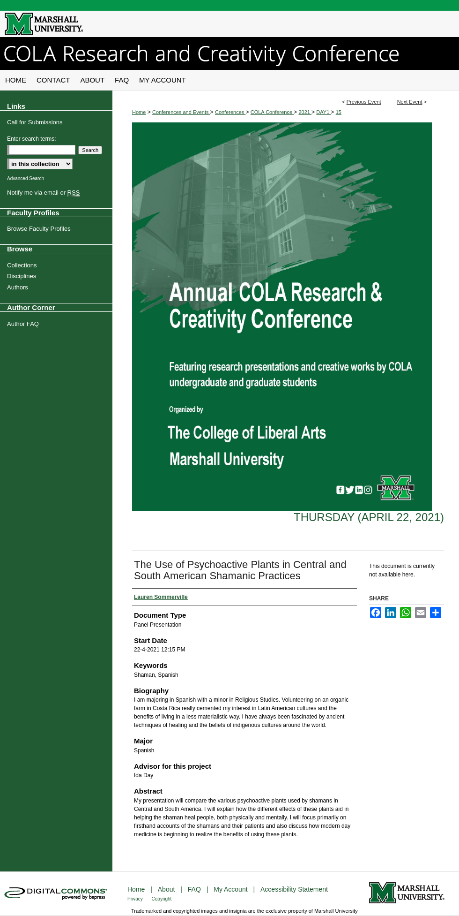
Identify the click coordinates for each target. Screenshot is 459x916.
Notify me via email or (43, 193)
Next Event (409, 102)
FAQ (195, 889)
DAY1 (323, 112)
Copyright (162, 898)
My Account (231, 889)
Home (139, 112)
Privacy (135, 898)
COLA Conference (272, 112)
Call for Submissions (35, 122)
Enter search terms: (31, 139)
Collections (22, 265)
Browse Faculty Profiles (39, 228)
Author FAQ (23, 323)
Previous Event (364, 102)
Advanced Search (25, 178)
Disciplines (21, 276)
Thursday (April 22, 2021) (369, 517)
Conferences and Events (181, 112)
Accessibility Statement (294, 889)
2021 (304, 112)
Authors (17, 287)
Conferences (230, 112)
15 (338, 112)
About (167, 889)
